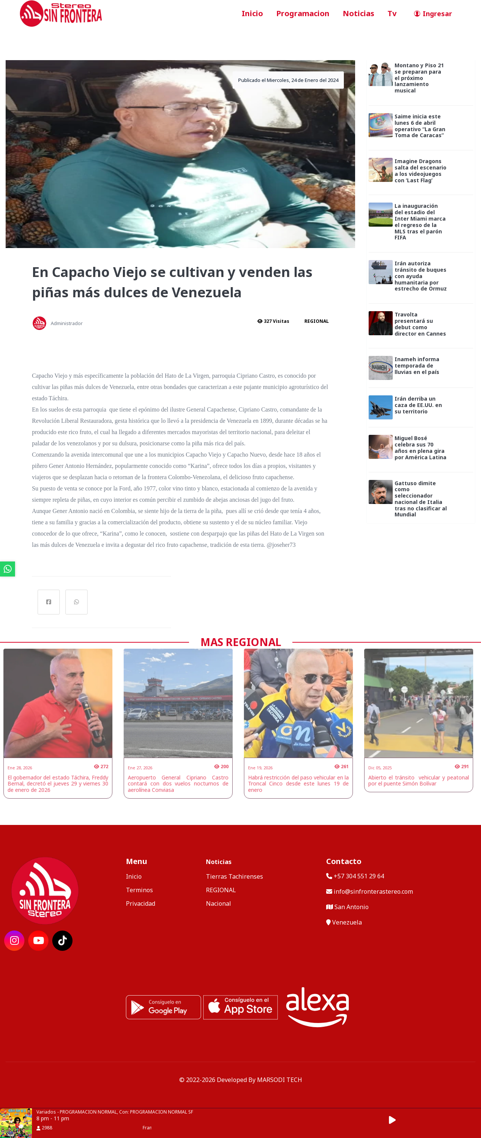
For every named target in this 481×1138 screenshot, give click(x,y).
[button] (396, 1120)
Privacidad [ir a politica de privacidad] (140, 903)
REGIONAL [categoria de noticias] (221, 890)
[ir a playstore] (163, 1006)
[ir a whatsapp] (7, 569)
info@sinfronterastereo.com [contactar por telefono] (369, 891)
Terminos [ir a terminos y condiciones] (139, 890)
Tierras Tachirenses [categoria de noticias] (234, 876)
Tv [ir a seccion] (391, 13)
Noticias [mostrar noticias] (218, 862)
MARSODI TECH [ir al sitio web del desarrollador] (279, 1080)
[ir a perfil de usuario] (431, 13)
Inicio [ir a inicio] (252, 13)
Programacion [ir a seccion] (303, 13)
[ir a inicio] (61, 12)
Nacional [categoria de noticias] (218, 903)
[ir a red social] (14, 941)
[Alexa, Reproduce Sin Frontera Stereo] (317, 1006)
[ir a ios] (240, 1006)
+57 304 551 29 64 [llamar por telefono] (355, 876)
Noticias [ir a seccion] (358, 13)
